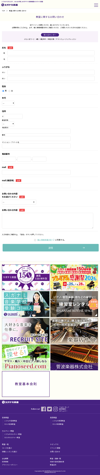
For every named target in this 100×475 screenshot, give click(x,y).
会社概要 (5, 458)
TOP (3, 11)
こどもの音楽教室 (10, 421)
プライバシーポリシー (10, 465)
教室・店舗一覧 (55, 458)
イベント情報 (55, 448)
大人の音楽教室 (9, 424)
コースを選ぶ (7, 448)
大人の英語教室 (57, 424)
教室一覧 (5, 444)
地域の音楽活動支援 (57, 461)
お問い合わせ (55, 451)
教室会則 (53, 465)
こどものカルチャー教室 (12, 434)
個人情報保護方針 (44, 239)
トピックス (54, 444)
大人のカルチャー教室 (12, 437)
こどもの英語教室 (58, 421)
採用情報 (5, 461)
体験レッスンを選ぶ (9, 451)
